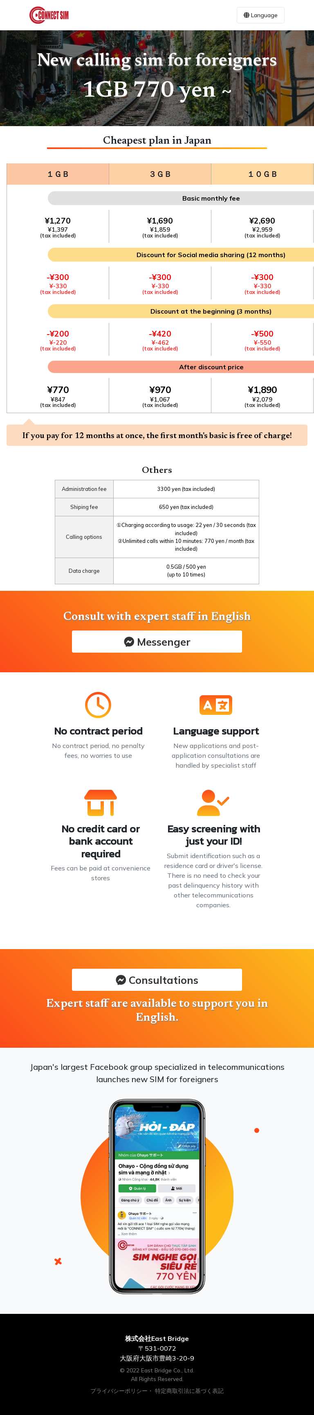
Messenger (157, 641)
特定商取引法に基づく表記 (189, 1391)
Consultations (157, 979)
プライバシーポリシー (119, 1391)
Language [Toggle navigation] (261, 15)
